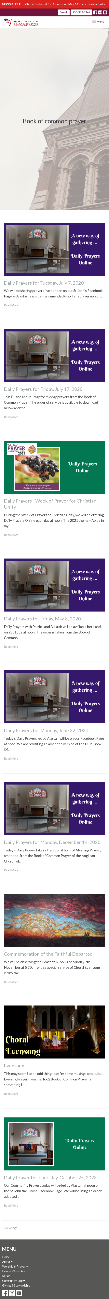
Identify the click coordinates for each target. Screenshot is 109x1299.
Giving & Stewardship (16, 1285)
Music (6, 1276)
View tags (10, 1228)
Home (6, 1257)
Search (64, 12)
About (7, 1261)
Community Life (13, 1280)
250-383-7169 (81, 12)
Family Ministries (13, 1271)
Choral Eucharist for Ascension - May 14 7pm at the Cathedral (65, 4)
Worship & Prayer (15, 1266)
